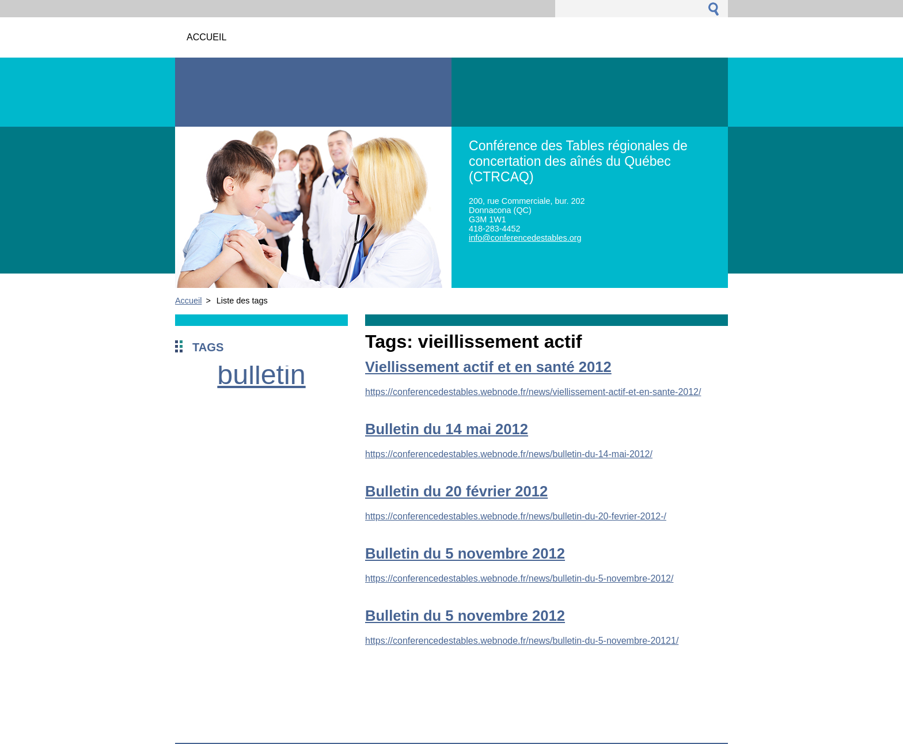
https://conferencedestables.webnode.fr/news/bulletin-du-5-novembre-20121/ (521, 641)
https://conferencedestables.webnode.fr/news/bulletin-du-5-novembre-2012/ (519, 578)
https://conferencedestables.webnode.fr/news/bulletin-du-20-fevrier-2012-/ (515, 516)
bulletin (261, 374)
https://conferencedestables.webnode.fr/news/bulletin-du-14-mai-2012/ (508, 454)
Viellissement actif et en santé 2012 (488, 367)
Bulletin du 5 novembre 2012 (465, 553)
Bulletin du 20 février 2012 (456, 491)
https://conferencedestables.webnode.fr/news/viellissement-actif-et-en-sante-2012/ (533, 392)
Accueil (188, 300)
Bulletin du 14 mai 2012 (446, 429)
